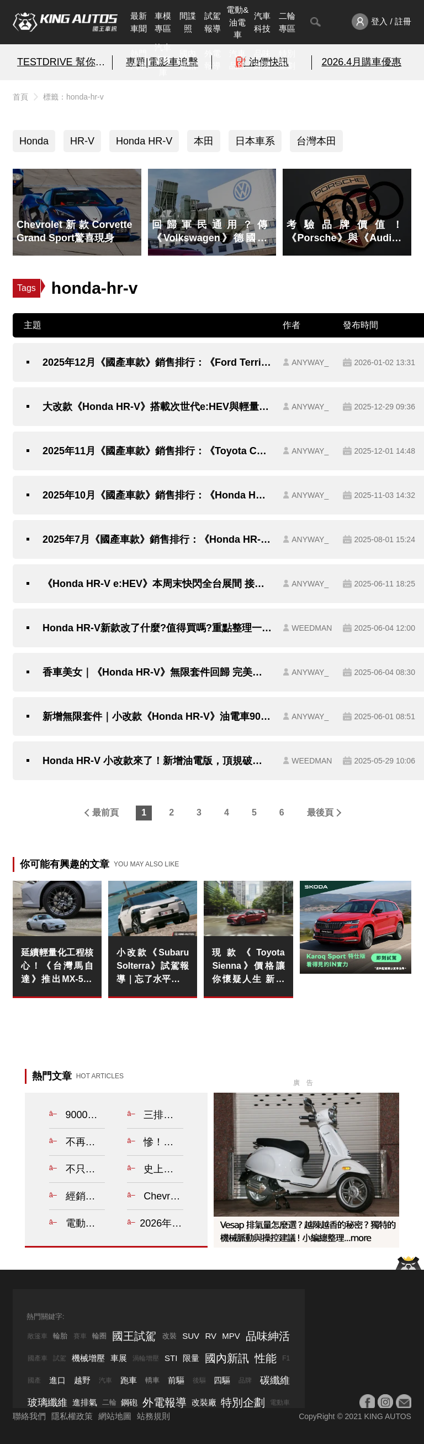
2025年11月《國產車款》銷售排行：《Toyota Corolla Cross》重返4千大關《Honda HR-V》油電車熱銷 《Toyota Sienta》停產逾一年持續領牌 (157, 450)
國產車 (37, 1358)
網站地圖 (114, 1416)
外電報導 (212, 60)
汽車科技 (262, 22)
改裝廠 (204, 1402)
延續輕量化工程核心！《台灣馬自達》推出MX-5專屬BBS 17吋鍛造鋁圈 (57, 967)
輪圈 (99, 1336)
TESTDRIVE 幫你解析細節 (62, 61)
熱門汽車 (138, 60)
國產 (34, 1380)
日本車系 (255, 141)
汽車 (105, 1380)
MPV (231, 1336)
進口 (57, 1380)
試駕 (59, 1358)
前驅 (176, 1380)
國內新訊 (187, 60)
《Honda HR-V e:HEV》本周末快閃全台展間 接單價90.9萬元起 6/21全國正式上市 (157, 583)
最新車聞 (138, 22)
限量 (191, 1358)
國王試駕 (134, 1336)
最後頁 (320, 812)
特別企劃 (287, 60)
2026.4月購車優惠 (361, 61)
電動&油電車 (237, 22)
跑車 (128, 1380)
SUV (190, 1336)
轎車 (152, 1380)
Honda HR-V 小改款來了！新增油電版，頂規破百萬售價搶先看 (157, 760)
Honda (34, 141)
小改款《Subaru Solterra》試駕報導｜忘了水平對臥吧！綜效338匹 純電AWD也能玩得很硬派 (152, 967)
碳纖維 (275, 1380)
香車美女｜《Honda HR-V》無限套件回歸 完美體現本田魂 (157, 672)
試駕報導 (212, 22)
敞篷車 (37, 1336)
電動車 (280, 1402)
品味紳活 (262, 60)
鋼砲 (129, 1402)
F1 (286, 1358)
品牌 (245, 1380)
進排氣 (84, 1402)
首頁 (20, 96)
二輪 (109, 1402)
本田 (204, 141)
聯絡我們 (29, 1416)
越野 (82, 1380)
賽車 (80, 1336)
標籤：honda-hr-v (73, 96)
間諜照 (187, 22)
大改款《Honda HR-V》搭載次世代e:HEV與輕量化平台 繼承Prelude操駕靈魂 (157, 406)
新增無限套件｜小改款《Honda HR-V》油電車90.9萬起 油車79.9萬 (157, 716)
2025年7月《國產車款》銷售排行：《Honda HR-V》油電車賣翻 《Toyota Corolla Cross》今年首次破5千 (157, 539)
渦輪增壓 (145, 1358)
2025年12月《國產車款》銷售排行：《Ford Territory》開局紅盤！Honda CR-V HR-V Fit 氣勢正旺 (157, 362)
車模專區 (163, 22)
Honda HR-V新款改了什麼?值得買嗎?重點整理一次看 (157, 627)
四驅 (222, 1380)
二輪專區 (287, 22)
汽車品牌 (237, 60)
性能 (266, 1358)
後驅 (199, 1380)
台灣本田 (316, 141)
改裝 (169, 1336)
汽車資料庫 (163, 60)
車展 (118, 1358)
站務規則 (153, 1416)
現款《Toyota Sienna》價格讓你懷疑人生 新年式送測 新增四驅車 (248, 967)
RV (210, 1336)
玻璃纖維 (47, 1402)
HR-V (82, 141)
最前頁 (105, 812)
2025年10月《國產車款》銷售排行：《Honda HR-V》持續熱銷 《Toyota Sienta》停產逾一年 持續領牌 (157, 495)
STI (171, 1358)
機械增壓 (88, 1358)
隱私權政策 (72, 1416)
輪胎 (60, 1336)
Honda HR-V (144, 141)
